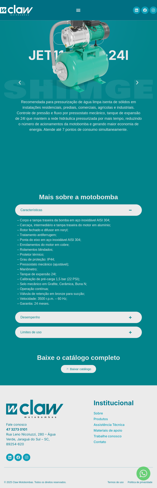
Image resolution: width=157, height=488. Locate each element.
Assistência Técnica (109, 425)
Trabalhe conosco (108, 436)
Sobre (98, 413)
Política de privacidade (140, 482)
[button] (78, 10)
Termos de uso (116, 482)
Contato (100, 442)
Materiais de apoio (108, 430)
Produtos (101, 419)
